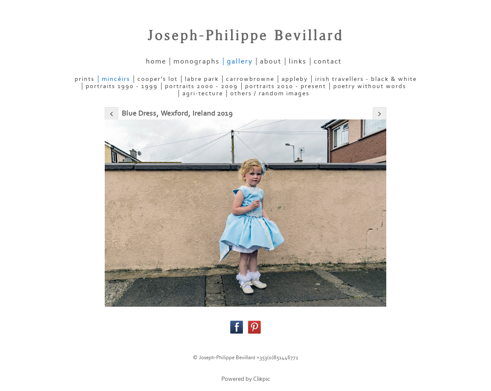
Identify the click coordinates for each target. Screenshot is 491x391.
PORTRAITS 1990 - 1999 (122, 86)
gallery (240, 61)
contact (328, 61)
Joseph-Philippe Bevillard (245, 36)
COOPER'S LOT (157, 79)
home (156, 61)
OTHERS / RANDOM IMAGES (270, 93)
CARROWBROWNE (250, 79)
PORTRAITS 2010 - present (285, 86)
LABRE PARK (202, 79)
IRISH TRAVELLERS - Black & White (366, 79)
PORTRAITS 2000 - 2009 (201, 86)
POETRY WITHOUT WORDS (369, 86)
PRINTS (85, 79)
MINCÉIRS (116, 79)
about (271, 61)
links (298, 61)
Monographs (196, 61)
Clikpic (261, 379)
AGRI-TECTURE (202, 93)
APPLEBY (295, 79)
